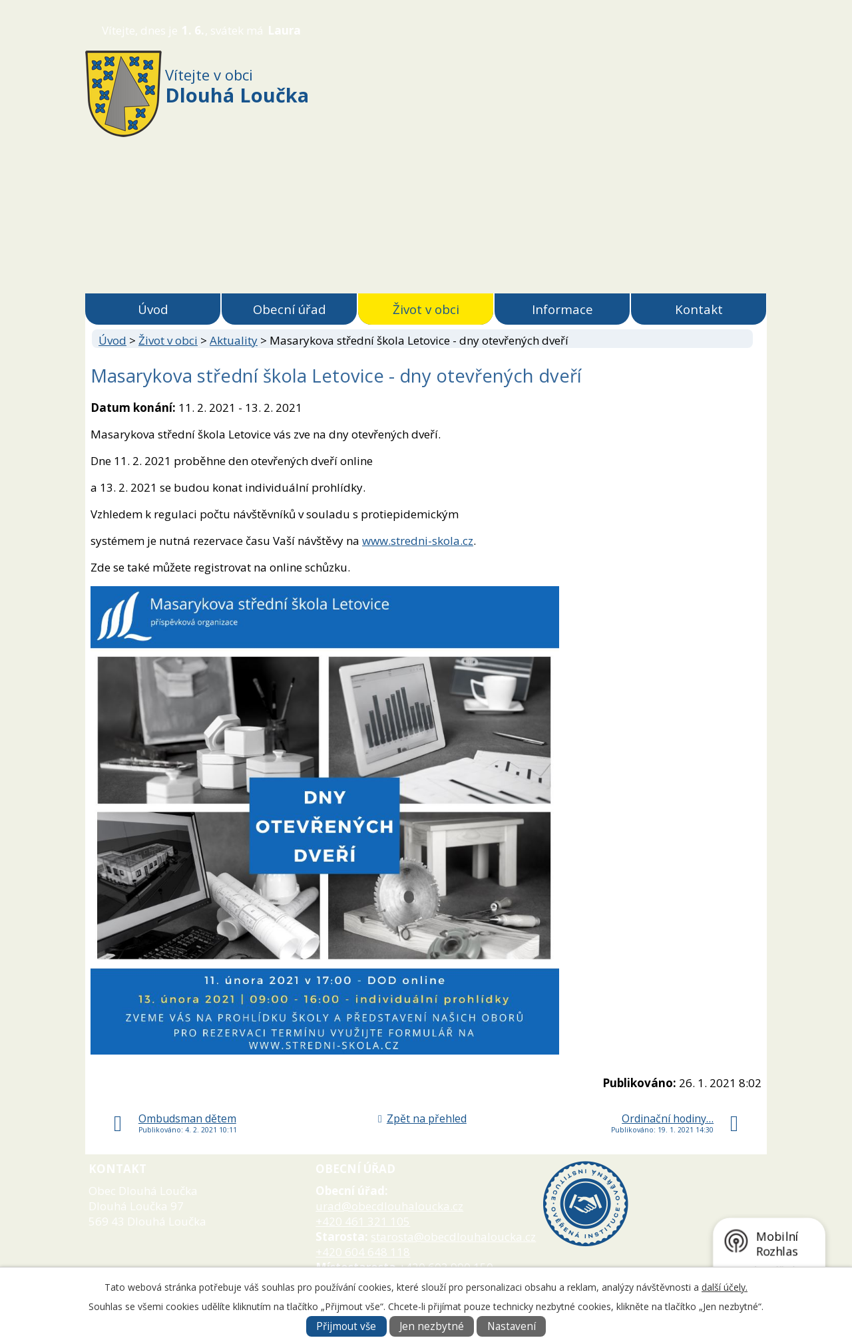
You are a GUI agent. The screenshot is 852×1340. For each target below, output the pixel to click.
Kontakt (699, 309)
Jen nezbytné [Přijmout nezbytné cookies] (431, 1326)
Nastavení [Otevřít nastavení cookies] (511, 1326)
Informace (562, 309)
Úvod (153, 309)
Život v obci (426, 309)
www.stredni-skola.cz (417, 540)
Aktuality (234, 340)
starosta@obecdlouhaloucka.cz (453, 1236)
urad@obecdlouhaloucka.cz (389, 1206)
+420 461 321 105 (363, 1221)
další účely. (724, 1287)
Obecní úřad (289, 309)
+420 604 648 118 (363, 1251)
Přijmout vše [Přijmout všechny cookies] (346, 1326)
